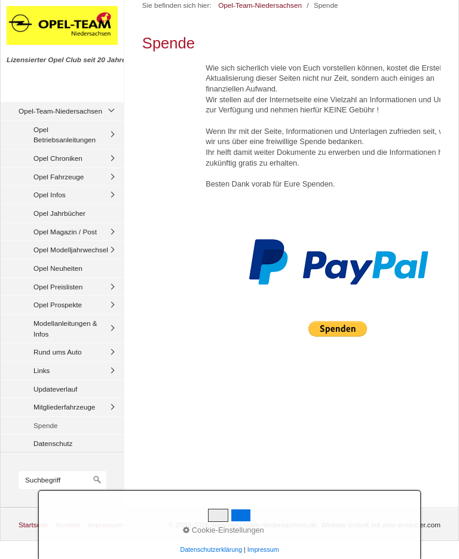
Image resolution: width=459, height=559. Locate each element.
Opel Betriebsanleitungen (64, 135)
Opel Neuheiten (57, 268)
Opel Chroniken (57, 158)
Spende (45, 425)
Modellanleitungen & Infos (65, 328)
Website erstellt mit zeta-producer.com (380, 525)
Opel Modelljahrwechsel (70, 249)
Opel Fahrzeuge (58, 177)
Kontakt (68, 525)
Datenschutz (52, 443)
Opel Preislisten (57, 287)
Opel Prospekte (57, 304)
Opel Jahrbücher (59, 213)
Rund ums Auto (57, 352)
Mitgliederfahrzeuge (64, 407)
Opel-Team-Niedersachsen (60, 111)
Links (41, 370)
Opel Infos (49, 194)
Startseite (33, 525)
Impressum (105, 525)
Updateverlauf (55, 389)
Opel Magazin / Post (65, 232)
